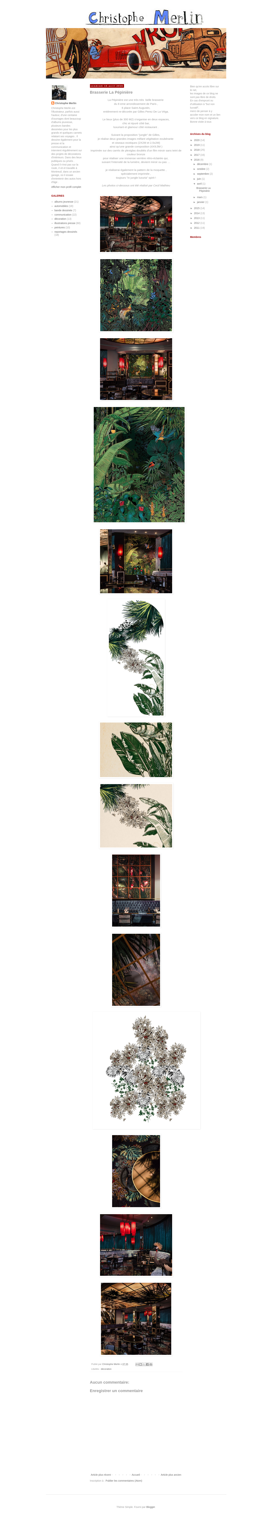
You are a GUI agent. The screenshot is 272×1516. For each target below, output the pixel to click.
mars (200, 197)
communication (62, 214)
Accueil (136, 1474)
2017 (197, 154)
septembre (203, 173)
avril (199, 183)
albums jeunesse (63, 201)
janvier (201, 202)
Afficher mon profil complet (66, 186)
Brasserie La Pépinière (203, 190)
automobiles (61, 206)
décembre (203, 164)
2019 (197, 145)
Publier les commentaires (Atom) (124, 1480)
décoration (106, 1369)
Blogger (150, 1507)
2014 (197, 213)
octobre (201, 168)
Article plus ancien (171, 1474)
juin (199, 178)
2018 (197, 149)
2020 (197, 140)
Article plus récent (101, 1474)
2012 (197, 223)
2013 (197, 218)
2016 (197, 159)
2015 (197, 208)
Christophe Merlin (65, 103)
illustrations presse (64, 223)
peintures (59, 227)
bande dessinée (63, 210)
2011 (197, 227)
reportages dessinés (65, 231)
